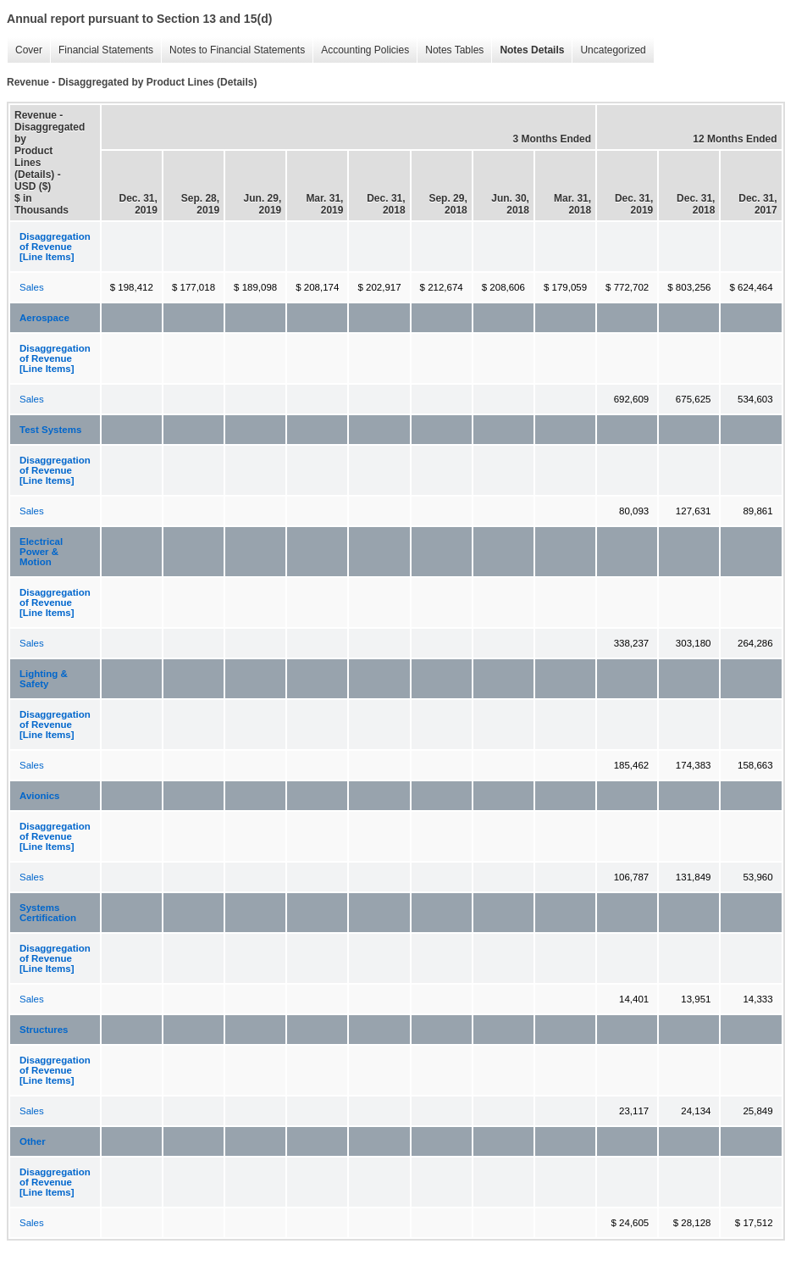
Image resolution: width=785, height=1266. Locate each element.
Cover (24, 50)
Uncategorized (608, 50)
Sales (31, 287)
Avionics (39, 796)
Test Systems (50, 430)
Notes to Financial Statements (233, 50)
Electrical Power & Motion (41, 551)
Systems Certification (47, 912)
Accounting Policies (360, 50)
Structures (44, 1029)
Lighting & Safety (43, 679)
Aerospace (44, 318)
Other (32, 1141)
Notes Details (527, 50)
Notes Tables (450, 50)
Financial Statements (101, 50)
